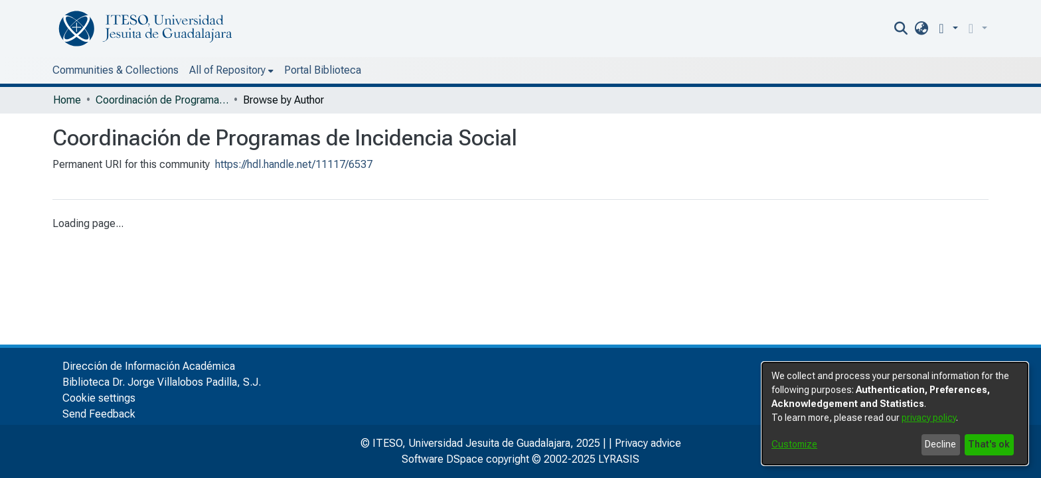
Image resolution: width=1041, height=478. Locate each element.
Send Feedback (98, 414)
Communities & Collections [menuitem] (115, 70)
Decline (940, 444)
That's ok (989, 444)
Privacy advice (648, 443)
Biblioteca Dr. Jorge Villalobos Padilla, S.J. (161, 382)
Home (67, 100)
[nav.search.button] (928, 29)
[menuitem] (948, 29)
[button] (973, 28)
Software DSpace (442, 459)
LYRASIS (618, 459)
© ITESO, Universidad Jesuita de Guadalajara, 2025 (480, 443)
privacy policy (929, 417)
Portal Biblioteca (238, 70)
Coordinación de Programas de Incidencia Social (162, 100)
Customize (794, 444)
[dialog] (895, 413)
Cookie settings (98, 398)
